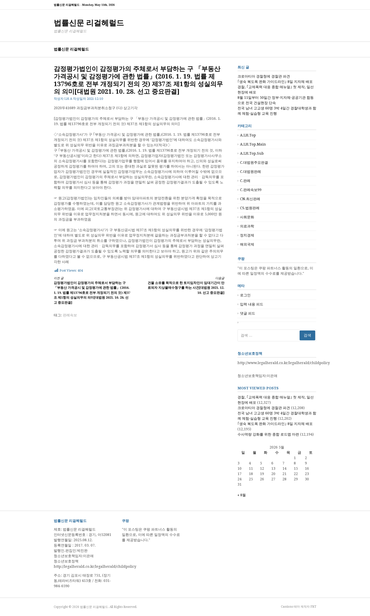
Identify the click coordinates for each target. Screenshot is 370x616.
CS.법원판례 (249, 208)
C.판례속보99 (250, 190)
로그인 (245, 295)
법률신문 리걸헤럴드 (89, 22)
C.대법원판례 (250, 172)
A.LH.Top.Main (253, 144)
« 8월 (241, 495)
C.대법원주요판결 (254, 162)
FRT (313, 606)
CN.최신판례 (250, 199)
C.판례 (245, 181)
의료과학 (247, 226)
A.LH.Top (248, 135)
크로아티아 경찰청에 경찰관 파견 (263, 76)
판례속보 (70, 315)
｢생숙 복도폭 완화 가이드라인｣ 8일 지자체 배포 (275, 82)
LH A (68, 99)
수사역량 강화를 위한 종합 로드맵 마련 (268, 434)
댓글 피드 (247, 313)
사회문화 (247, 217)
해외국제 (247, 244)
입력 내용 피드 (251, 304)
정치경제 (247, 235)
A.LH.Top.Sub (252, 153)
